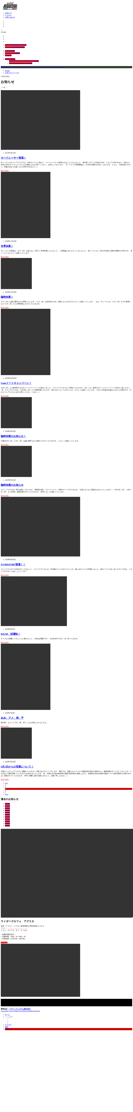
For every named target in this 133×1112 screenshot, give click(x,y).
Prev (6, 783)
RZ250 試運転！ (10, 634)
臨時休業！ (7, 297)
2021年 (7, 804)
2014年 (7, 819)
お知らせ (8, 13)
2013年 (7, 821)
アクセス (8, 15)
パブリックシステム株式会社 (20, 1009)
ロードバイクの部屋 (12, 53)
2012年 (7, 823)
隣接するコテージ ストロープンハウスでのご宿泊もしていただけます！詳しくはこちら (33, 67)
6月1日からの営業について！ (17, 766)
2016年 (7, 815)
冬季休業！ (7, 246)
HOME (7, 71)
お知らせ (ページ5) (12, 73)
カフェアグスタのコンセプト (15, 45)
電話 (6, 1027)
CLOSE (3, 32)
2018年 (7, 810)
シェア (9, 1017)
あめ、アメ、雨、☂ (12, 718)
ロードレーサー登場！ (13, 157)
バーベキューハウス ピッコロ (20, 63)
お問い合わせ (10, 17)
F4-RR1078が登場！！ (13, 564)
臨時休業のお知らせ (12, 485)
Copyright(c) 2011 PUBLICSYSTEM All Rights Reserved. (20, 1011)
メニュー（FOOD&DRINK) (15, 47)
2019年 (7, 808)
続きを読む (5, 171)
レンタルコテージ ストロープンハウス (24, 61)
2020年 (7, 806)
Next (6, 794)
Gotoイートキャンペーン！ (16, 383)
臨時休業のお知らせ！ (13, 436)
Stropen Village (10, 59)
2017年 (7, 812)
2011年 (7, 825)
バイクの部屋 (10, 51)
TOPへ (7, 1029)
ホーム (7, 1015)
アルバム (8, 55)
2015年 (7, 817)
